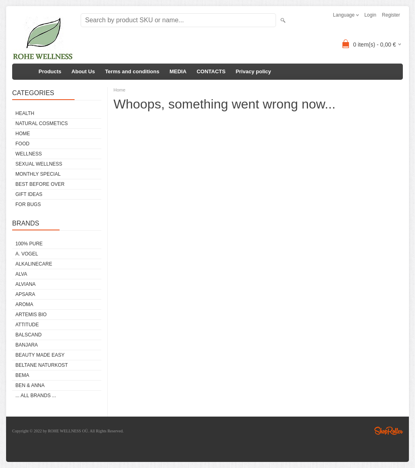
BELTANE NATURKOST (41, 365)
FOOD (22, 144)
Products (50, 71)
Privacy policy (253, 71)
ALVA (21, 274)
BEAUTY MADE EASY (39, 355)
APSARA (25, 294)
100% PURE (29, 244)
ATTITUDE (27, 325)
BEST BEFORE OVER (39, 184)
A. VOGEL (26, 254)
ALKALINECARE (33, 264)
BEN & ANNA (30, 385)
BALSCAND (28, 335)
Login (370, 15)
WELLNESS (28, 154)
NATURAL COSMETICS (41, 123)
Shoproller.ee (388, 431)
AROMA (24, 304)
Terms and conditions (132, 71)
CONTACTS (211, 71)
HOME (22, 133)
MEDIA (177, 71)
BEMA (22, 375)
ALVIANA (25, 284)
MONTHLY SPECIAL (38, 174)
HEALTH (24, 113)
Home (119, 89)
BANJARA (26, 345)
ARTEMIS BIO (31, 314)
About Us (83, 71)
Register (391, 15)
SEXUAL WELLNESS (38, 164)
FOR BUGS (28, 204)
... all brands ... (35, 395)
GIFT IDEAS (28, 194)
